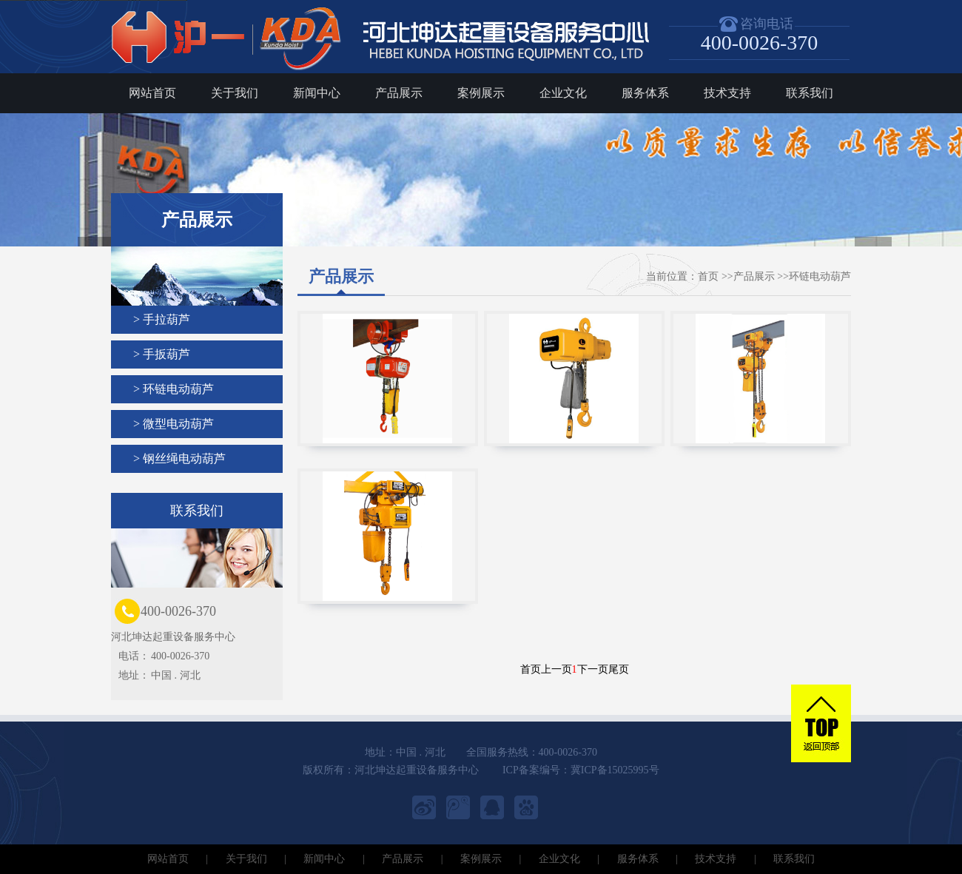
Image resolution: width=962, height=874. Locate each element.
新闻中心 (316, 93)
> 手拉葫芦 (161, 319)
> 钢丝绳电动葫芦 (179, 458)
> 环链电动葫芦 (173, 389)
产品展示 (399, 93)
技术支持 (727, 93)
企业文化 (563, 93)
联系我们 (809, 93)
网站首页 (152, 93)
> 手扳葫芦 (161, 354)
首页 (708, 276)
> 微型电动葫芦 (173, 423)
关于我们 (234, 93)
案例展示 (481, 93)
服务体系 (645, 93)
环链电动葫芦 (820, 276)
